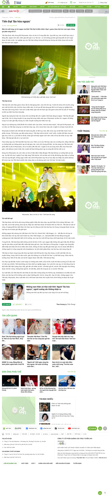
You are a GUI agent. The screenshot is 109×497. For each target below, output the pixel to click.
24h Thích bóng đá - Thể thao (57, 6)
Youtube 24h (74, 428)
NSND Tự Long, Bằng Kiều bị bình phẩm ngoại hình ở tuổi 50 (13, 363)
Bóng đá (23, 6)
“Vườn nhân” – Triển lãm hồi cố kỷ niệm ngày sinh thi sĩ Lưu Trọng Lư (99, 98)
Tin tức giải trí (56, 11)
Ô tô (105, 6)
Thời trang (83, 131)
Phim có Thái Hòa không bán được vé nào (61, 404)
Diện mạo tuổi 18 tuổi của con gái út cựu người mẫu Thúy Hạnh (99, 157)
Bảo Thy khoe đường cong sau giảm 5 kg (97, 146)
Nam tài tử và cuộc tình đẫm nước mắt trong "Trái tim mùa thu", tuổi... (62, 364)
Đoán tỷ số (62, 2)
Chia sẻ (72, 25)
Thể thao (97, 6)
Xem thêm (70, 371)
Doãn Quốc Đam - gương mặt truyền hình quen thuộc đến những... (28, 390)
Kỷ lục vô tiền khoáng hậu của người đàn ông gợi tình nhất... (48, 390)
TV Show (80, 11)
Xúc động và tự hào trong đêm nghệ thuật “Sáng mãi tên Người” (99, 119)
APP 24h (7, 428)
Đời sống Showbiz (35, 11)
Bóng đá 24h (46, 428)
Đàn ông (88, 11)
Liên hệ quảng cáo (10, 463)
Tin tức (15, 6)
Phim (72, 11)
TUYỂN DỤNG (77, 463)
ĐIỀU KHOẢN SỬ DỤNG (63, 463)
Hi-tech (81, 6)
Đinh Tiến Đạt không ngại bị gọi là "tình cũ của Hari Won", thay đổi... (13, 339)
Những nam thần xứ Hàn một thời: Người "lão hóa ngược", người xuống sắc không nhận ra (48, 288)
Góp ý (33, 463)
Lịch (73, 2)
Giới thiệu (24, 463)
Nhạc (65, 11)
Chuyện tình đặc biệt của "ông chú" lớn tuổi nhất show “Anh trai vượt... (63, 339)
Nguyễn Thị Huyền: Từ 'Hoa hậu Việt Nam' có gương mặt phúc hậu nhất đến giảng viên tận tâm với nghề (98, 168)
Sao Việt (46, 11)
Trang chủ (5, 17)
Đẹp (62, 434)
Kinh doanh (33, 6)
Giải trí (42, 6)
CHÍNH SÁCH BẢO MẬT (45, 463)
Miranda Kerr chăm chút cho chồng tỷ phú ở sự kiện (98, 136)
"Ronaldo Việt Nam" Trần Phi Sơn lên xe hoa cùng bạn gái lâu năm (38, 339)
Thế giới (89, 6)
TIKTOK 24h (59, 428)
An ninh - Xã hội (35, 434)
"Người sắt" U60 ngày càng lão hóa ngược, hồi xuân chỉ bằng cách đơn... (37, 364)
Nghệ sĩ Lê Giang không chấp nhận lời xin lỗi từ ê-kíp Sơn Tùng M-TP (63, 416)
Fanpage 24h (31, 428)
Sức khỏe (72, 6)
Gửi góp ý (17, 304)
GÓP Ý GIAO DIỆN (6, 470)
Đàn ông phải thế (12, 25)
